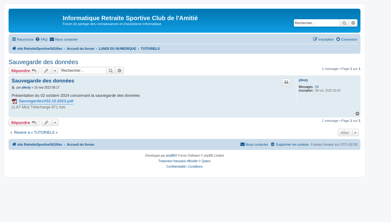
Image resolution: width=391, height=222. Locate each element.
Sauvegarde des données (43, 62)
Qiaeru (206, 161)
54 (317, 87)
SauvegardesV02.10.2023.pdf (46, 101)
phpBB (170, 155)
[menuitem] (41, 39)
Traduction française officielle (178, 161)
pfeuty (303, 80)
